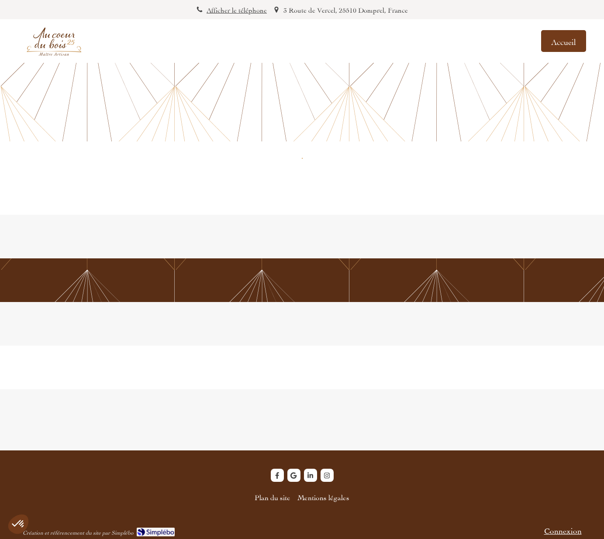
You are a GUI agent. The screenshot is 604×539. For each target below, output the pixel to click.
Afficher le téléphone (237, 9)
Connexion (563, 530)
